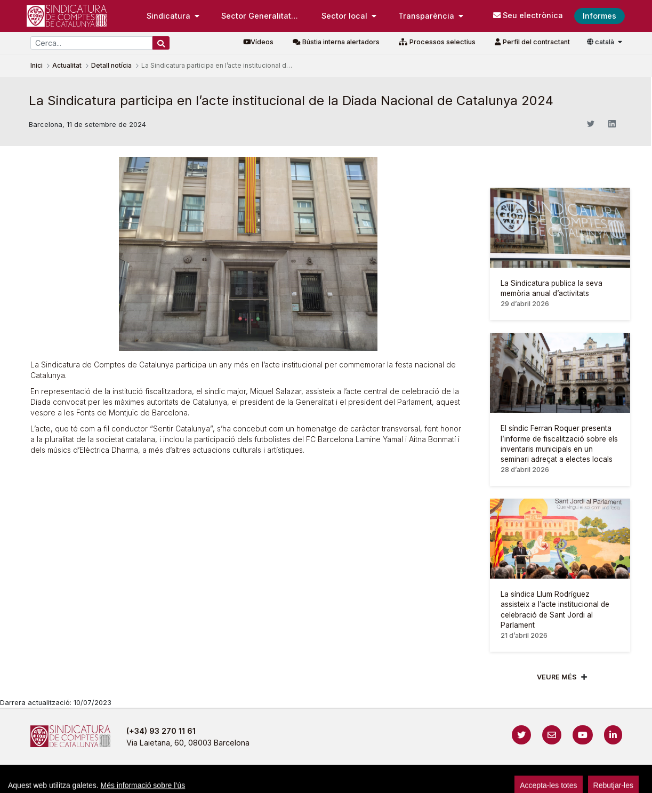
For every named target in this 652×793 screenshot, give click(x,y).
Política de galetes (368, 779)
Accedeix (600, 779)
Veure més (557, 677)
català (601, 42)
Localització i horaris (539, 779)
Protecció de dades (452, 779)
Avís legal (214, 779)
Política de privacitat (284, 779)
